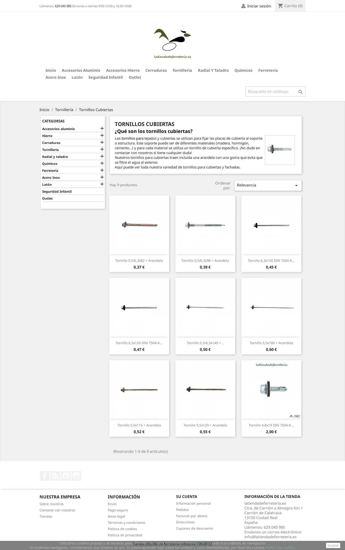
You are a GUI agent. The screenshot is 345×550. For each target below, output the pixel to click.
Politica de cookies (122, 528)
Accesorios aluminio (81, 70)
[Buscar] (275, 91)
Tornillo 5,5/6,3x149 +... (205, 343)
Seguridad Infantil (105, 77)
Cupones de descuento (194, 528)
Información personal (193, 503)
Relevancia (268, 185)
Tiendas (46, 516)
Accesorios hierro (123, 70)
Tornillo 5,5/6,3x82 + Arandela (139, 260)
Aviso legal (116, 516)
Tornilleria (182, 70)
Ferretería (268, 70)
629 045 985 (63, 6)
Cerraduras (156, 70)
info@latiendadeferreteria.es (270, 536)
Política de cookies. (280, 547)
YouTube (66, 476)
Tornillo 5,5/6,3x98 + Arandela (205, 260)
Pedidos (182, 509)
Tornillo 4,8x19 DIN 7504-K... (271, 425)
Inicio (51, 70)
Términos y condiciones (126, 522)
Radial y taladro (213, 70)
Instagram (76, 476)
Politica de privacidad (125, 535)
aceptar (333, 545)
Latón (77, 77)
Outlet (135, 77)
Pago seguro (118, 510)
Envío (112, 504)
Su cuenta (186, 496)
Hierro (47, 135)
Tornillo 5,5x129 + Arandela (205, 425)
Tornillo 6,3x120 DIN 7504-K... (271, 260)
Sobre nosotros (52, 504)
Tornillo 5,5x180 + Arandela (271, 343)
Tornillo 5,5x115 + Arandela (139, 425)
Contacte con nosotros (57, 510)
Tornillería (50, 149)
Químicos (244, 70)
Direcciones (185, 522)
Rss (55, 476)
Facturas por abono (191, 516)
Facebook (45, 476)
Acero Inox (56, 77)
